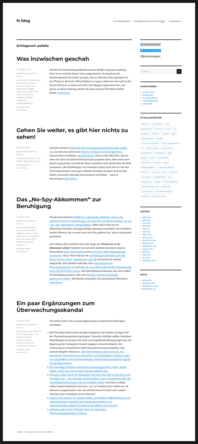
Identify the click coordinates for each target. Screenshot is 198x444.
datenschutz (35, 80)
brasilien (25, 80)
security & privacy (150, 98)
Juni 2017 (146, 232)
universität (147, 104)
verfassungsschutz (24, 103)
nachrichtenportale (150, 143)
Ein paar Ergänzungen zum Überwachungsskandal (55, 306)
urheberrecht (160, 177)
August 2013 (147, 249)
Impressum (175, 21)
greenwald (21, 83)
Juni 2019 (146, 223)
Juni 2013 (146, 255)
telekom (145, 172)
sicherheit (145, 162)
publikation (163, 158)
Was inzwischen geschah (52, 58)
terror (35, 92)
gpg (173, 134)
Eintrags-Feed (148, 283)
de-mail (158, 129)
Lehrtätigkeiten (121, 21)
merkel (27, 233)
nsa (33, 86)
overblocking (167, 148)
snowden (28, 337)
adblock (144, 124)
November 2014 (149, 240)
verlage (157, 182)
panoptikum (147, 153)
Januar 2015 (147, 237)
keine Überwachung (75, 251)
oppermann (21, 89)
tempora (26, 239)
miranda (31, 83)
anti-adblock (157, 124)
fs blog (23, 20)
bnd (18, 80)
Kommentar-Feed (150, 286)
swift (30, 92)
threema (174, 172)
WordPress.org (149, 289)
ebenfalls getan (85, 155)
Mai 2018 (146, 226)
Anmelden (147, 280)
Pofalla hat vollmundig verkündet (91, 217)
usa (31, 94)
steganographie (148, 167)
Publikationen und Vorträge (149, 21)
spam (166, 162)
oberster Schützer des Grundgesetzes (101, 151)
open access (152, 148)
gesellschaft (21, 73)
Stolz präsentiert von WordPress (39, 432)
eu (175, 129)
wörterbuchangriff (163, 191)
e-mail (168, 129)
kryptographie (147, 138)
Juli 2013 (146, 252)
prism (19, 239)
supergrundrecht (24, 340)
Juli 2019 (146, 220)
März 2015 (147, 234)
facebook (145, 134)
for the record (148, 92)
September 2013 (149, 246)
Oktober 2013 (148, 243)
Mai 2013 (146, 258)
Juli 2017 (146, 229)
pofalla (31, 89)
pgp (170, 153)
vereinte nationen (24, 97)
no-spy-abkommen (170, 143)
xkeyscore (20, 245)
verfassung (21, 100)
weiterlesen (64, 92)
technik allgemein (150, 101)
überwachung (22, 94)
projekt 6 (20, 92)
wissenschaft (147, 191)
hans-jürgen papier (25, 334)
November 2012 (149, 260)
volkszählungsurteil (150, 186)
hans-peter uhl (23, 230)
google (166, 134)
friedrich (32, 158)
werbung (166, 186)
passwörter (160, 153)
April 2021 (146, 217)
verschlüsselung (170, 182)
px (26, 92)
